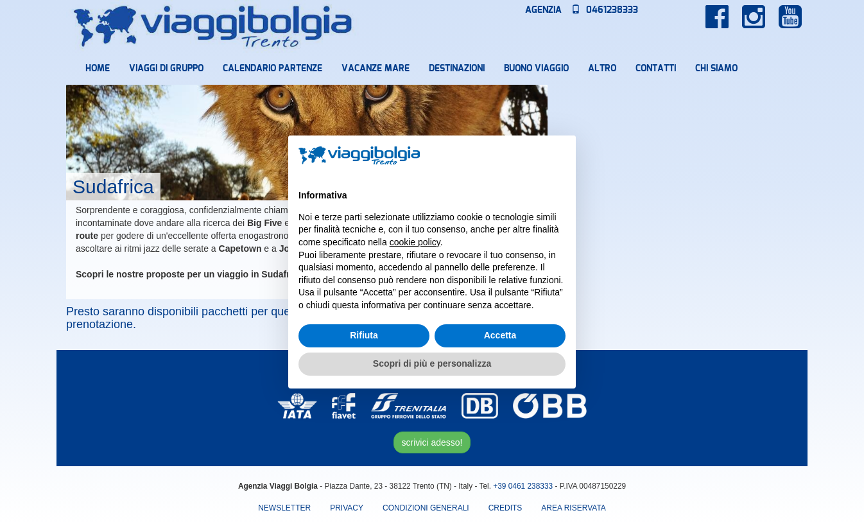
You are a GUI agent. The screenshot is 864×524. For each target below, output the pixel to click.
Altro (602, 68)
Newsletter (284, 507)
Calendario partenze (272, 68)
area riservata (573, 507)
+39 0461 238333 (523, 486)
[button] (559, 156)
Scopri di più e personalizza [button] (432, 363)
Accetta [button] (500, 335)
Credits (505, 507)
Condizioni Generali (426, 507)
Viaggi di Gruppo (166, 68)
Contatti (655, 68)
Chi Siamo (716, 68)
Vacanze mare (375, 68)
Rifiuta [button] (364, 335)
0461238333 (604, 10)
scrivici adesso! (432, 442)
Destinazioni (457, 68)
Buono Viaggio (536, 68)
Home (97, 68)
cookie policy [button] (415, 242)
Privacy (346, 507)
